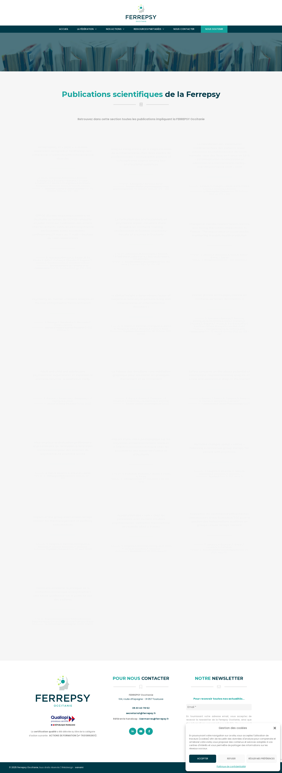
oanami (79, 767)
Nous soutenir (214, 29)
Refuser (231, 758)
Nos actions (115, 29)
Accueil (63, 29)
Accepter (202, 758)
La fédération (87, 29)
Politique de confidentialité (231, 766)
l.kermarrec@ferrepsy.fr (154, 718)
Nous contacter (184, 29)
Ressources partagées (149, 29)
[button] (275, 728)
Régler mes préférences (262, 758)
